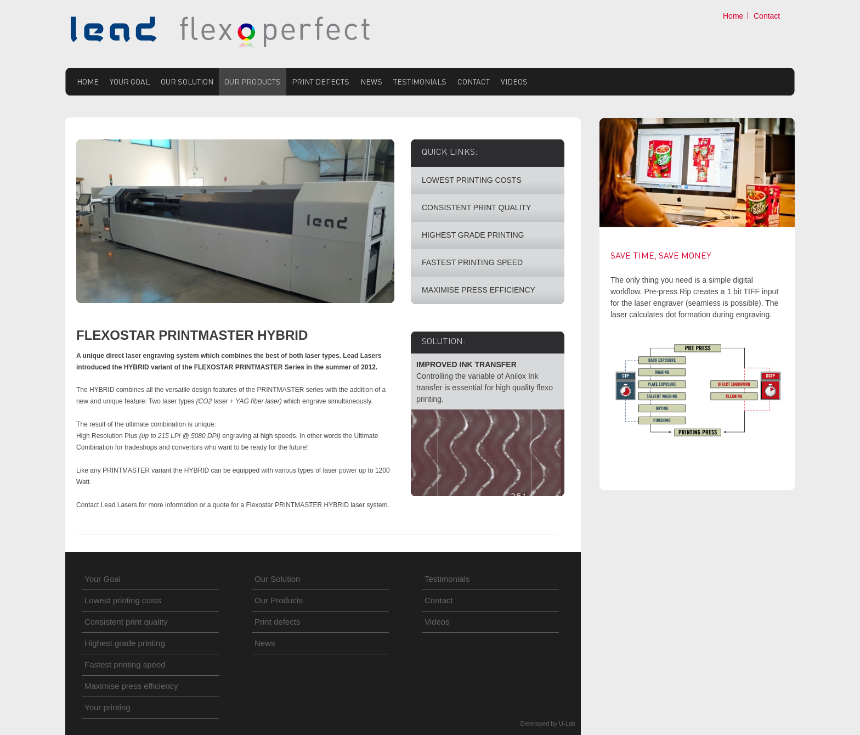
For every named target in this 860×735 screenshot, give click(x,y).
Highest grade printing (124, 643)
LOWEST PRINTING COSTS (472, 180)
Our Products (252, 81)
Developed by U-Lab (547, 723)
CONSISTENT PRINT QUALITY (476, 207)
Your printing (107, 707)
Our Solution (187, 81)
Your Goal (130, 81)
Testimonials (419, 81)
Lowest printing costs (122, 600)
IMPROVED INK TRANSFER (466, 364)
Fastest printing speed (125, 664)
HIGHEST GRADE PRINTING (473, 235)
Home (733, 16)
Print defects (320, 81)
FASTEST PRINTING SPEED (472, 262)
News (371, 81)
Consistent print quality (126, 621)
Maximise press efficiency (131, 686)
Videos (514, 81)
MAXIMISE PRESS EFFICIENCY (478, 289)
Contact (767, 16)
